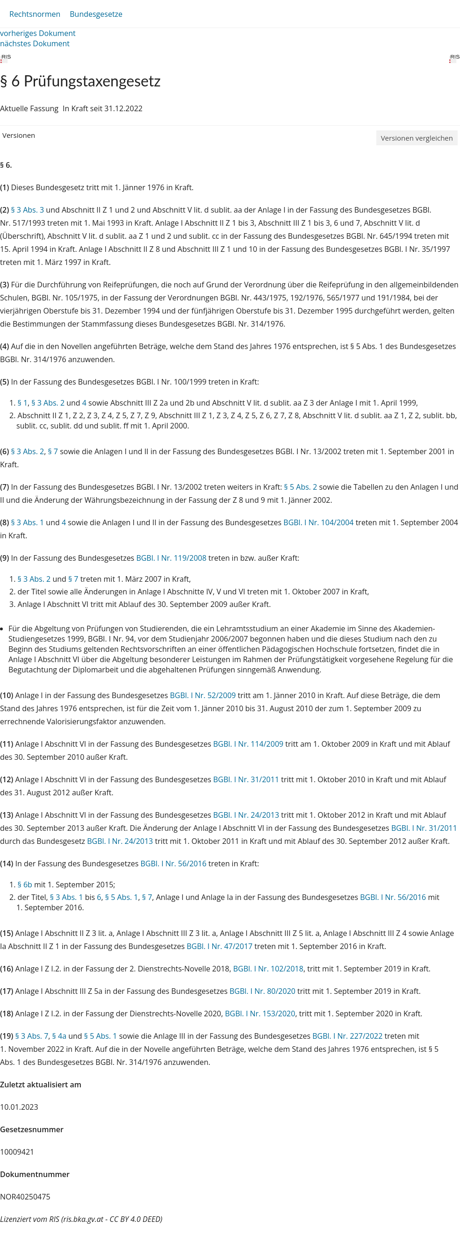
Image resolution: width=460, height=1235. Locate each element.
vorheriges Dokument (38, 33)
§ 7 (53, 451)
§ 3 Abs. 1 (27, 522)
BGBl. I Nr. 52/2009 (203, 695)
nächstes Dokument (35, 43)
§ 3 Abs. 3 (27, 210)
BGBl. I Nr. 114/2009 (248, 744)
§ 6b (25, 884)
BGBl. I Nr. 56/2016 (174, 863)
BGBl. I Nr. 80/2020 (262, 991)
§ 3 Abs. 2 (48, 403)
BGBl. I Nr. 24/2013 (246, 815)
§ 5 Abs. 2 (300, 487)
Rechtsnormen (34, 14)
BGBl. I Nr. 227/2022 (347, 1036)
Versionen (18, 135)
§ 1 (23, 403)
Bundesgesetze (96, 14)
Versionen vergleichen (417, 138)
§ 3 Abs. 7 (32, 1036)
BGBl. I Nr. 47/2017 (219, 946)
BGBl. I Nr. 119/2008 (171, 558)
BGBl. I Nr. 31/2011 (246, 779)
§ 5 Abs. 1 (121, 897)
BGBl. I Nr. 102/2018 (268, 969)
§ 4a (59, 1036)
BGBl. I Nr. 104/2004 (318, 522)
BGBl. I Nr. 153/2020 (260, 1013)
